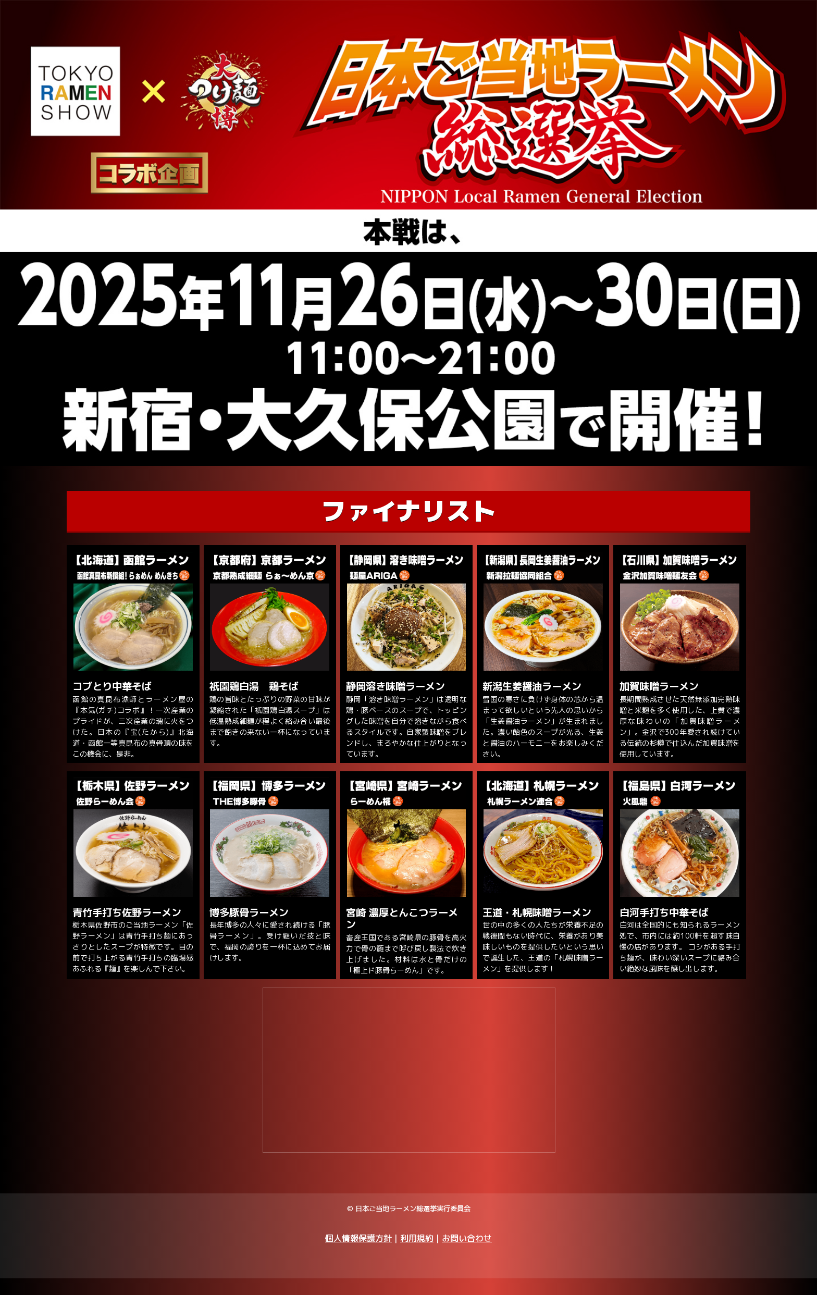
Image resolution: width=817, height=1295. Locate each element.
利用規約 (417, 1254)
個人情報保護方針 (358, 1254)
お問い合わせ (467, 1254)
